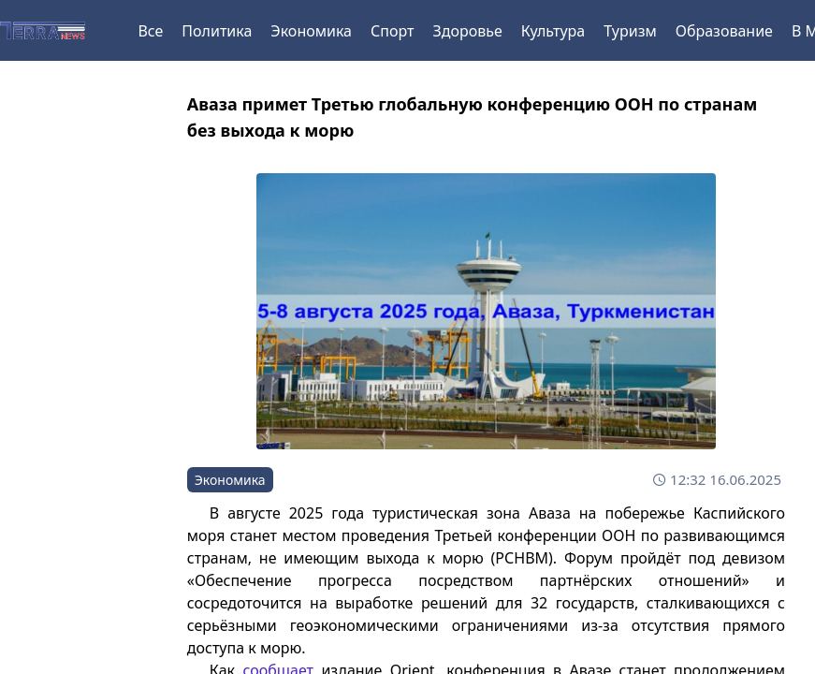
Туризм (630, 31)
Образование (724, 31)
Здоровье (467, 31)
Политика (217, 31)
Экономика (311, 31)
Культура (553, 31)
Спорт (392, 31)
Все (150, 31)
